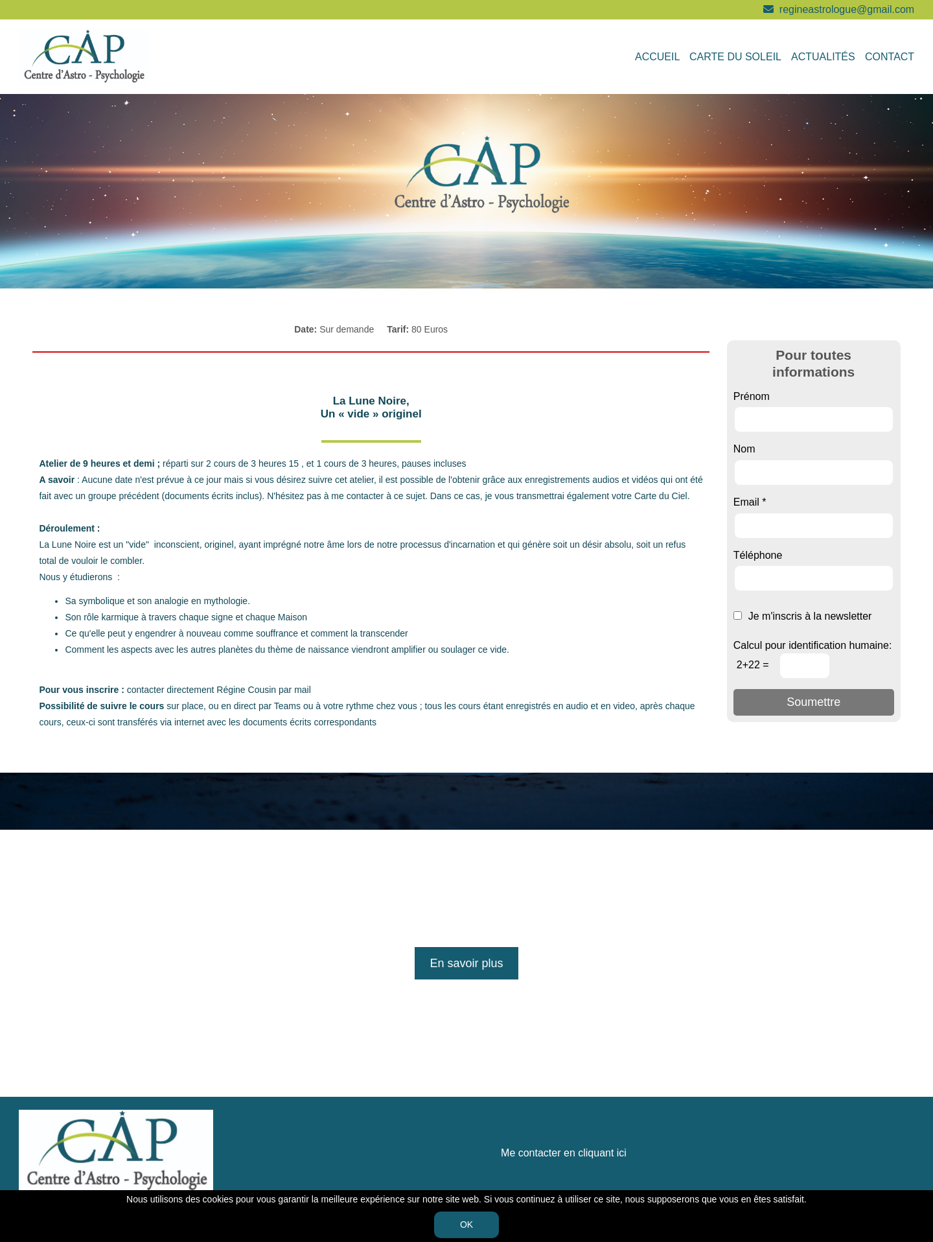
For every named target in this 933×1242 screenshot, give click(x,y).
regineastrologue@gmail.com (846, 9)
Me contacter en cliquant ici (564, 1152)
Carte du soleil (735, 56)
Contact (889, 56)
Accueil (657, 56)
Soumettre (813, 702)
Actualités (823, 56)
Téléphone (758, 555)
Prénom (751, 396)
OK (466, 1224)
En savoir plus (466, 963)
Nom (744, 448)
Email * (749, 502)
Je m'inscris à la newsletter (802, 616)
